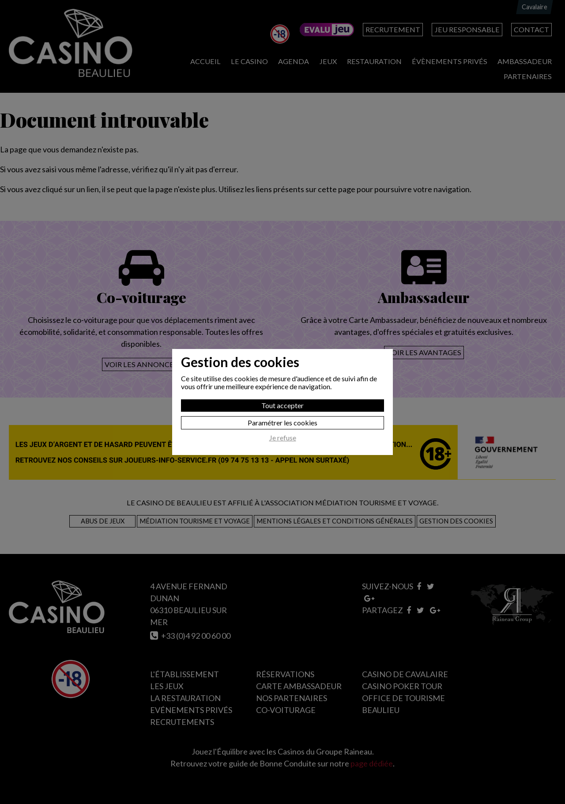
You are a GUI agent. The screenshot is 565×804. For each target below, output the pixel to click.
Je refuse (282, 438)
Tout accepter (282, 405)
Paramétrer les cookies (282, 422)
